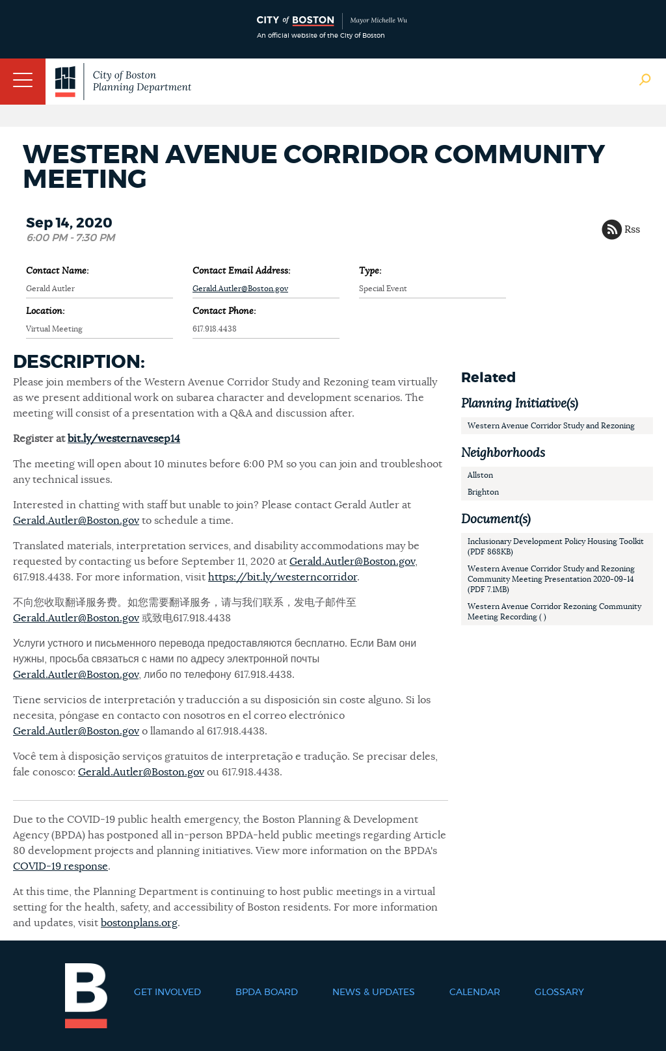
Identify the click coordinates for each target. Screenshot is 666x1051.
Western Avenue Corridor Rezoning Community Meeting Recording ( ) (554, 612)
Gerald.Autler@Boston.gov (240, 288)
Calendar (474, 992)
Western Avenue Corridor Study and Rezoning (551, 426)
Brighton (483, 492)
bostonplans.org (139, 923)
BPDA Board (266, 992)
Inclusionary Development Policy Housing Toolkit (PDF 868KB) (556, 547)
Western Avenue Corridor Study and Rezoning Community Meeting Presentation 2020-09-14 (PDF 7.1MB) (551, 579)
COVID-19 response (60, 866)
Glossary (559, 992)
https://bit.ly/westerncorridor (282, 577)
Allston (480, 475)
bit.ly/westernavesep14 (124, 439)
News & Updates (373, 992)
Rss (632, 229)
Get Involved (167, 992)
